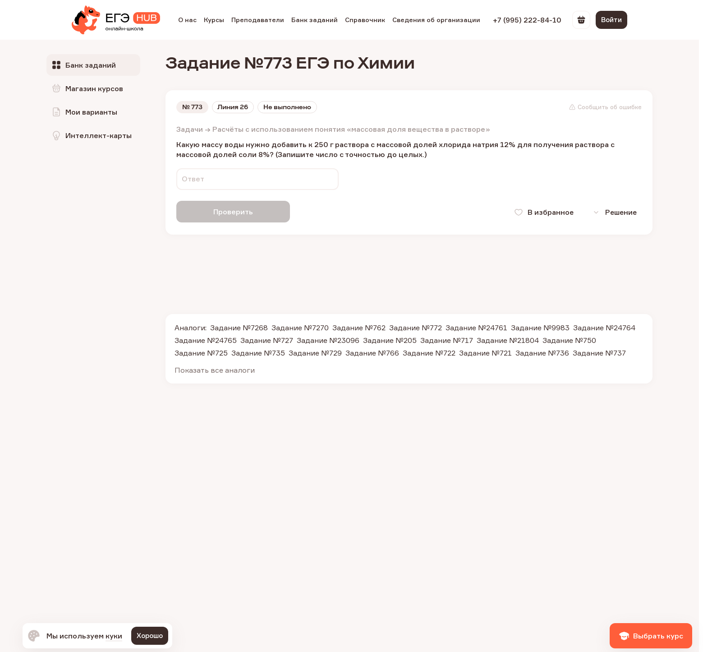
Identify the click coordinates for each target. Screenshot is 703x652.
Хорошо (150, 635)
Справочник (365, 19)
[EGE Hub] (116, 19)
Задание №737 (599, 351)
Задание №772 (415, 326)
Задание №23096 (328, 339)
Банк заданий (314, 19)
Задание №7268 (239, 326)
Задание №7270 (300, 326)
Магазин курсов (87, 88)
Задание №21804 (508, 339)
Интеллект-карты (91, 135)
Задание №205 (390, 339)
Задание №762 (359, 326)
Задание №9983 (540, 326)
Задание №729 (315, 351)
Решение (612, 212)
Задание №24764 (604, 326)
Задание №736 (542, 351)
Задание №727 (266, 339)
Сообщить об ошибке (605, 107)
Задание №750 (569, 339)
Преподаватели (257, 19)
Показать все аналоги (215, 369)
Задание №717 (446, 339)
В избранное (540, 212)
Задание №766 (372, 351)
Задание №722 (429, 351)
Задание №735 (258, 351)
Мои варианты (84, 111)
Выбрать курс (651, 635)
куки (114, 635)
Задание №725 (201, 351)
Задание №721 (485, 351)
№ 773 (192, 107)
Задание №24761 (476, 326)
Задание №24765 (206, 339)
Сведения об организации (436, 19)
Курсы (214, 19)
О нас (187, 19)
